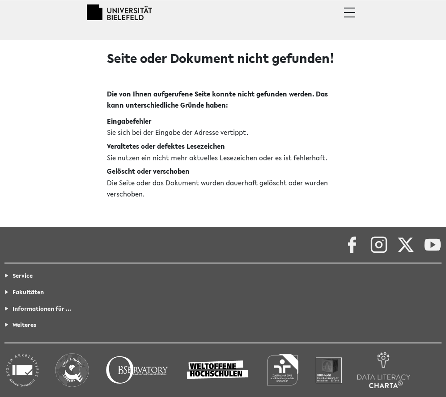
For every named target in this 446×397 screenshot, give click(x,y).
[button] (349, 12)
